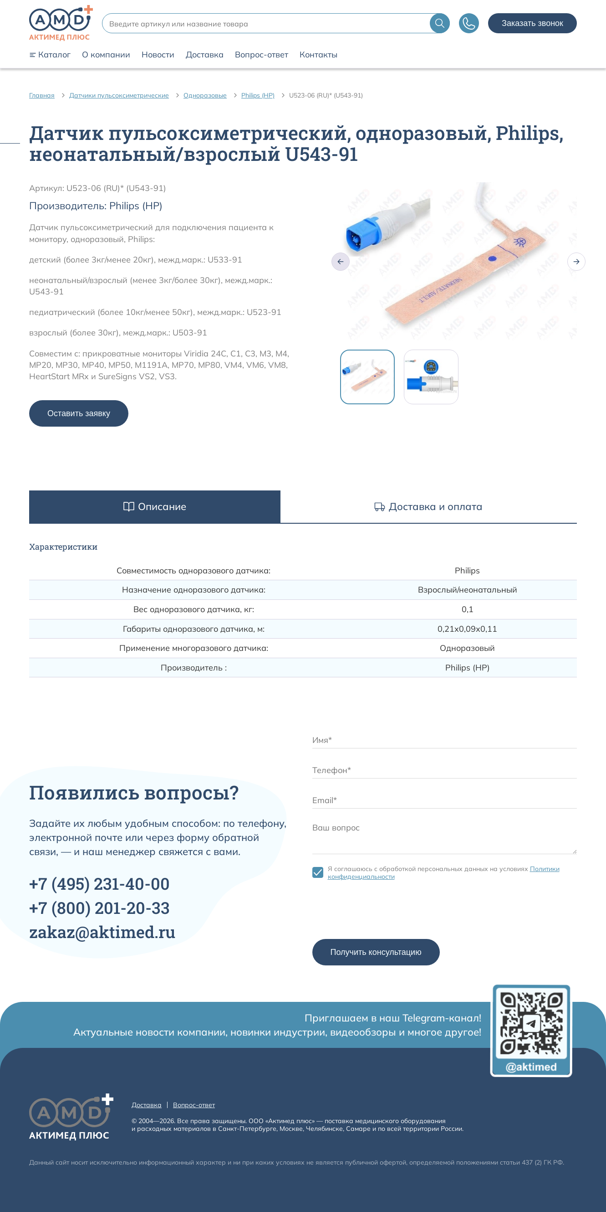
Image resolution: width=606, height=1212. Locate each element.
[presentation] (381, 912)
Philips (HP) (258, 95)
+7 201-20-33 (99, 907)
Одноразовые (205, 95)
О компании (106, 55)
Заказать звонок (532, 23)
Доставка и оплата (428, 506)
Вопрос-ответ (261, 55)
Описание (154, 506)
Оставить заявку (78, 413)
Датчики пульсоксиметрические (119, 95)
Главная (42, 95)
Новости (158, 55)
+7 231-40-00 (99, 883)
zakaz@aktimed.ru (102, 932)
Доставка (205, 55)
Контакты (318, 55)
